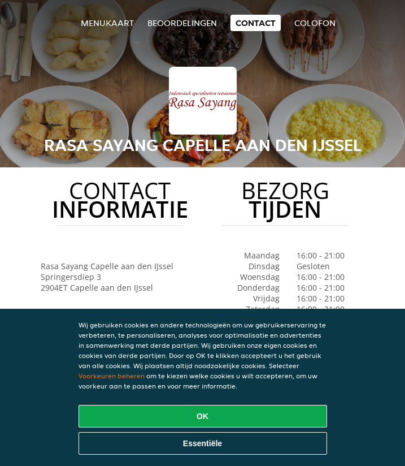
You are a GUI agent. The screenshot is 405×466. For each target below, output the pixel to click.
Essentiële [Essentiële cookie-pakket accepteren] (202, 443)
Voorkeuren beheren (112, 376)
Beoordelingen (182, 23)
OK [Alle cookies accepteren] (202, 416)
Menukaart (107, 23)
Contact (256, 23)
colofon (315, 23)
